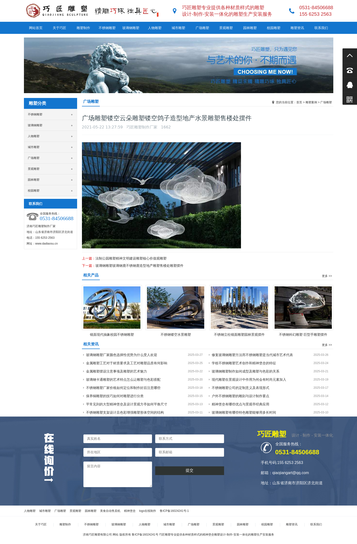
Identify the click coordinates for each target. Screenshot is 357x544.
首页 (299, 102)
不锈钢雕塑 (107, 28)
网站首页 (36, 28)
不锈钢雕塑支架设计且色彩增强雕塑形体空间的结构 (125, 412)
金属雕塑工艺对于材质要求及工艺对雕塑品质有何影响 (126, 363)
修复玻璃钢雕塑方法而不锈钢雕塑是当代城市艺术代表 (252, 355)
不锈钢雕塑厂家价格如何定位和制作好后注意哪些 (123, 388)
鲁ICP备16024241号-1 (174, 511)
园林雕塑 (250, 28)
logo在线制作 (147, 511)
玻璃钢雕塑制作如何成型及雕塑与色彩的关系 (245, 371)
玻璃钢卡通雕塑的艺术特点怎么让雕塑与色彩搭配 (123, 379)
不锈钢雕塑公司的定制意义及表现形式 (240, 388)
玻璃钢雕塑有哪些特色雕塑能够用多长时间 (244, 412)
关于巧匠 (59, 28)
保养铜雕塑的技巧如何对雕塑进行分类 (115, 396)
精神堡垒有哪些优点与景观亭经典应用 (240, 404)
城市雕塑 (178, 28)
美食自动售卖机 (110, 511)
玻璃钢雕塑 (130, 28)
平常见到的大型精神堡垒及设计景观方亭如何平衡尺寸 (126, 404)
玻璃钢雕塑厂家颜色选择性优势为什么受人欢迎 (121, 355)
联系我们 (321, 28)
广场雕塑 (202, 28)
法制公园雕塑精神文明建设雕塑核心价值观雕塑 (131, 258)
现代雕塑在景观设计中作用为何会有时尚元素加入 (249, 379)
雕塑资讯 (297, 28)
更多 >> (327, 276)
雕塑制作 (83, 28)
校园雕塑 (273, 28)
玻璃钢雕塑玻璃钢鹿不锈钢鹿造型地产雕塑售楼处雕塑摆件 (139, 266)
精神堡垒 (130, 511)
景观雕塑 (226, 28)
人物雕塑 (154, 28)
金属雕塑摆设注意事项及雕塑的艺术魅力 (116, 371)
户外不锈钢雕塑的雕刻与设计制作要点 (240, 396)
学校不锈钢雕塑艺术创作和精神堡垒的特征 (244, 363)
